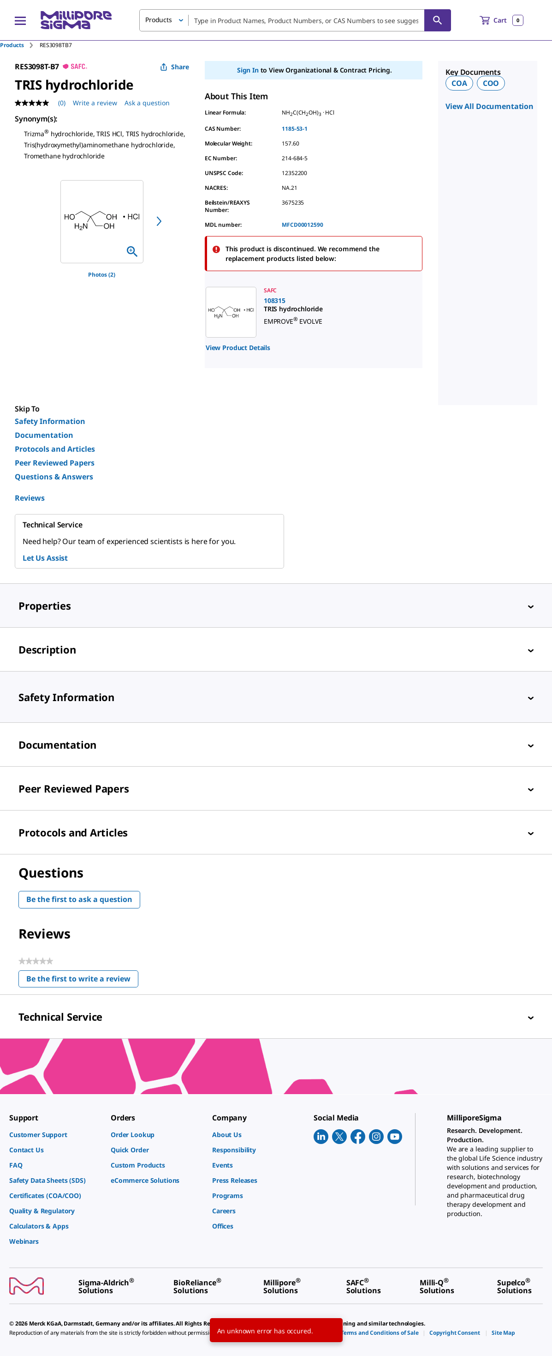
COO (491, 83)
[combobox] (295, 20)
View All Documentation (489, 106)
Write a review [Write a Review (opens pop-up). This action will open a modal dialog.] (95, 102)
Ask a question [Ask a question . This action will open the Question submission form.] (147, 102)
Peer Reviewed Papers (55, 463)
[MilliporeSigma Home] (76, 20)
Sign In (248, 70)
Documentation (44, 435)
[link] (304, 312)
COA (459, 83)
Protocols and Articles (55, 449)
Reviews (30, 498)
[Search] (437, 20)
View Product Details (238, 347)
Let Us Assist (45, 558)
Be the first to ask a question (79, 899)
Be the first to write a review (82, 981)
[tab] (20, 45)
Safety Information (50, 421)
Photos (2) (101, 274)
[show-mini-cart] (501, 20)
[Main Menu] (20, 20)
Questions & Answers (54, 477)
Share (174, 66)
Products (12, 45)
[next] (159, 221)
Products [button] (158, 19)
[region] (102, 222)
